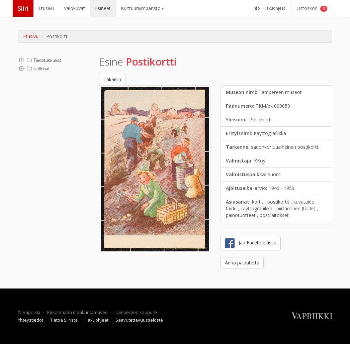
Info (256, 8)
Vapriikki (32, 312)
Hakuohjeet (274, 8)
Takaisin (112, 79)
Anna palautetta (242, 262)
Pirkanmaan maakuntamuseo (78, 312)
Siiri (23, 8)
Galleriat (37, 68)
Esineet (103, 8)
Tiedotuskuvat (43, 60)
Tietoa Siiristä (64, 320)
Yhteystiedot (31, 320)
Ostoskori (311, 8)
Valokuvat (74, 8)
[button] (21, 60)
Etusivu (46, 8)
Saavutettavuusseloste (139, 320)
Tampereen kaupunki (137, 312)
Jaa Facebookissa (250, 243)
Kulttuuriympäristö (142, 8)
